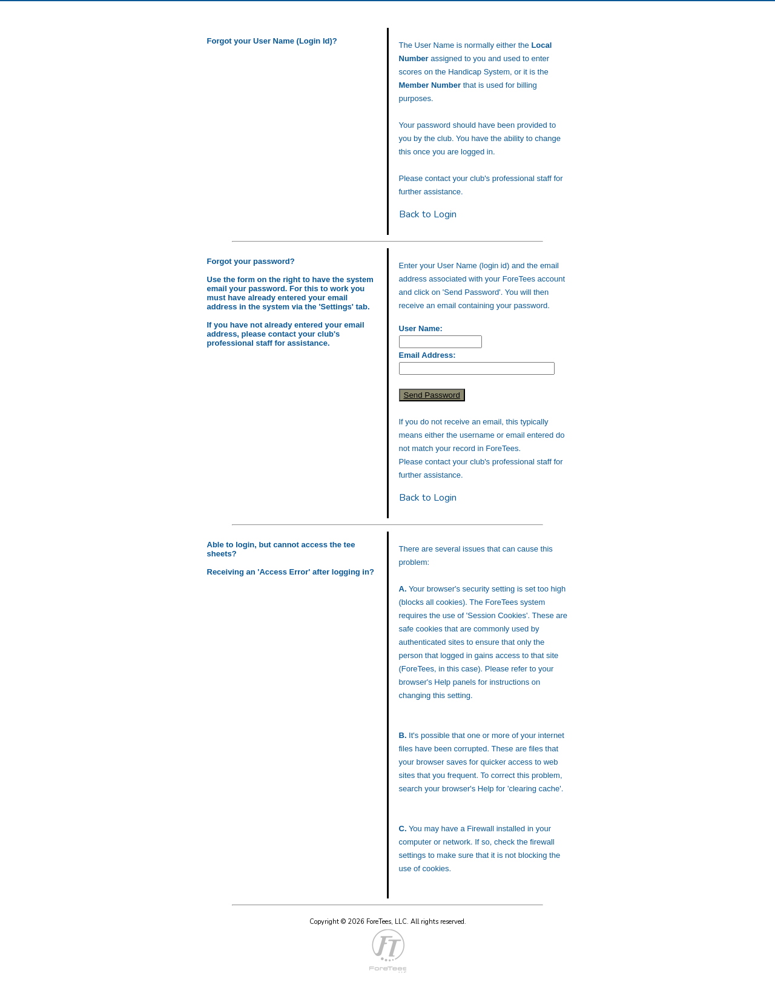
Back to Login (428, 214)
